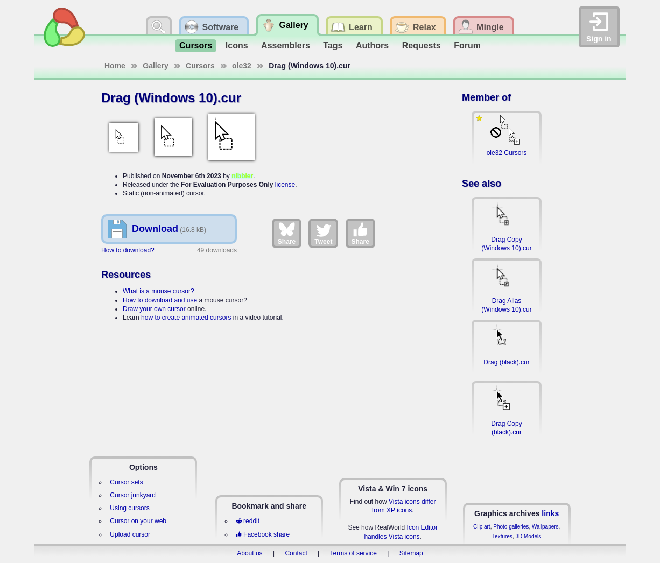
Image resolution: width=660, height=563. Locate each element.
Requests (421, 45)
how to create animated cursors (186, 317)
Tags (332, 45)
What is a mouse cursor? (158, 291)
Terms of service (353, 553)
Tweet (323, 233)
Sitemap (411, 553)
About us (249, 553)
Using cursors (129, 508)
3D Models (528, 536)
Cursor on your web (138, 521)
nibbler (242, 176)
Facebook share (263, 534)
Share (287, 233)
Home (114, 65)
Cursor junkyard (133, 495)
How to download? (128, 250)
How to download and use (160, 300)
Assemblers (285, 45)
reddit (247, 521)
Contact (296, 553)
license (285, 184)
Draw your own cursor (154, 309)
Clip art (481, 527)
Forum (467, 45)
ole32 (241, 65)
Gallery (155, 65)
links (550, 513)
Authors (372, 45)
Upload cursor (130, 534)
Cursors (195, 45)
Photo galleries (511, 527)
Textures (502, 536)
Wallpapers (545, 527)
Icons (237, 45)
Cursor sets (126, 482)
